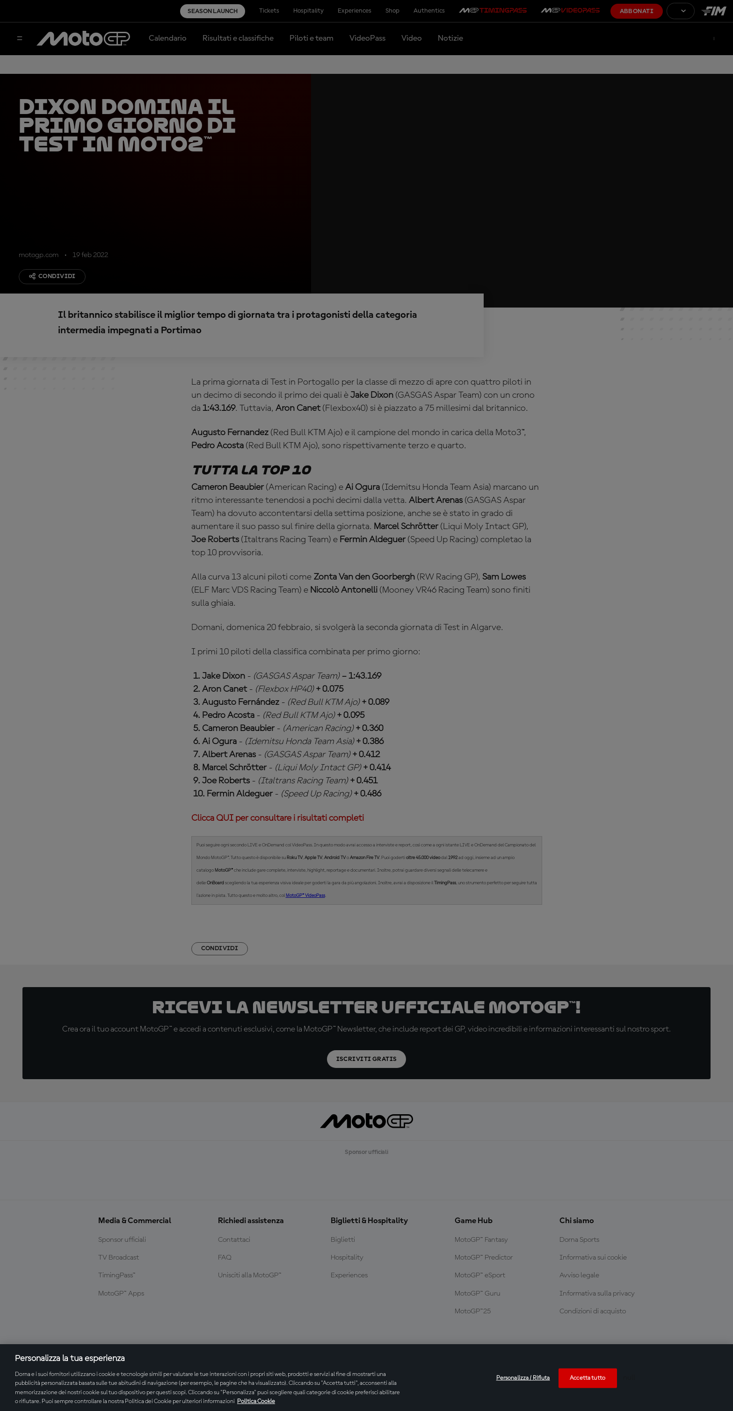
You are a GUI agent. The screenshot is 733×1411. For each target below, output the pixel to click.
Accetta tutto (587, 1378)
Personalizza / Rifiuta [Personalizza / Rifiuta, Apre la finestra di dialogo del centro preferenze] (523, 1378)
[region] (366, 1377)
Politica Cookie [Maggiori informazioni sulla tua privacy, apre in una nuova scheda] (256, 1401)
